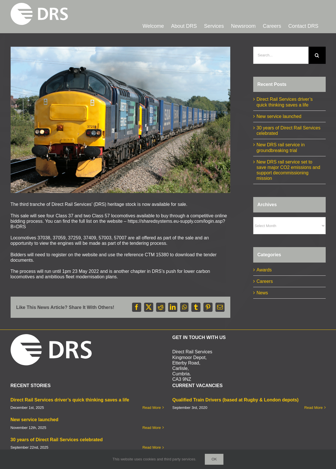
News (262, 292)
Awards (264, 269)
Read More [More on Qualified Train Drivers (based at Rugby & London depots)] (313, 370)
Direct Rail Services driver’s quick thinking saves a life (70, 362)
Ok (214, 459)
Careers (265, 281)
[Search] (317, 55)
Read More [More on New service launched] (151, 391)
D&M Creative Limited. (75, 446)
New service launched (279, 116)
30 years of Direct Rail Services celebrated (57, 402)
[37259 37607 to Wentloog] (120, 120)
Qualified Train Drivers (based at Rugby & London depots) (235, 362)
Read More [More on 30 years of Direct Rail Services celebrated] (151, 410)
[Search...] (281, 55)
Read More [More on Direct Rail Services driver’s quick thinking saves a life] (151, 370)
